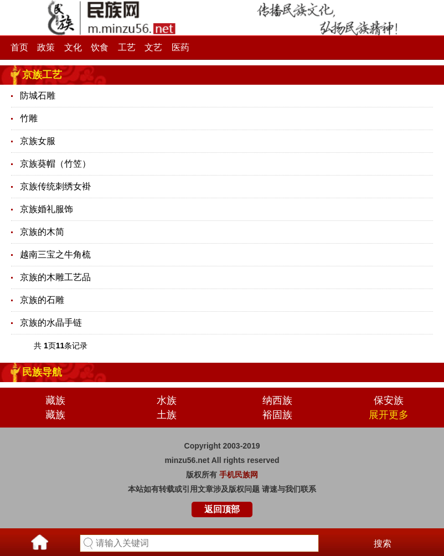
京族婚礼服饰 (46, 209)
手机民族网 (238, 474)
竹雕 (29, 118)
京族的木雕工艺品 (55, 277)
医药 (180, 47)
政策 (46, 47)
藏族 (55, 400)
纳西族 (277, 400)
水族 (167, 400)
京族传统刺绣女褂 (55, 186)
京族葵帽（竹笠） (55, 163)
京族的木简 (42, 231)
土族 (167, 414)
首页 (19, 47)
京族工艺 (42, 74)
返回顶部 (222, 509)
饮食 (100, 47)
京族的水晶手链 (51, 322)
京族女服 (37, 141)
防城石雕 (37, 95)
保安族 (389, 400)
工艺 (127, 47)
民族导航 (42, 372)
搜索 (382, 543)
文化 (73, 47)
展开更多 (389, 414)
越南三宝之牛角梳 (55, 254)
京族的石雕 (42, 300)
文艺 (153, 47)
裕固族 (277, 414)
